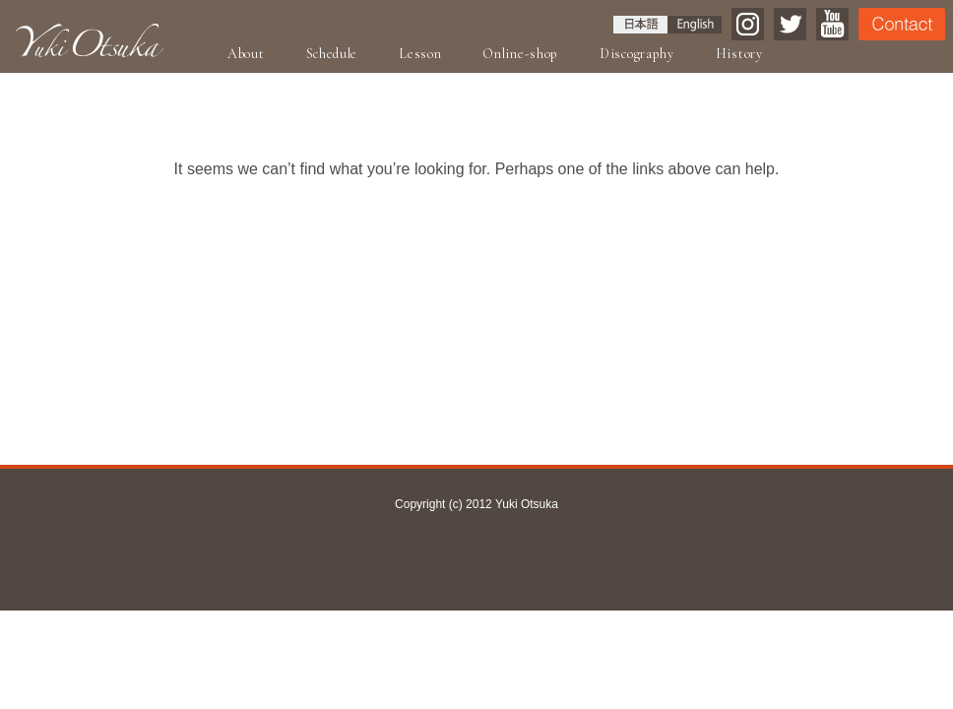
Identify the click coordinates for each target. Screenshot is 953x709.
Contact (901, 24)
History (739, 53)
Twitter (790, 24)
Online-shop (520, 53)
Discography (637, 53)
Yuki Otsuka (89, 41)
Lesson (420, 53)
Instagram (747, 24)
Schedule (332, 53)
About (246, 53)
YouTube (832, 24)
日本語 (640, 24)
